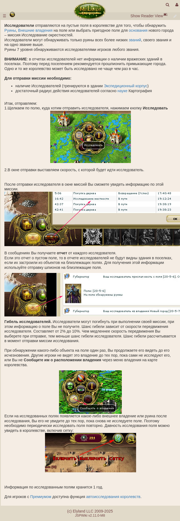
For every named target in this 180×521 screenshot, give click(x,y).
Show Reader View (146, 16)
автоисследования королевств (113, 496)
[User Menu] (176, 5)
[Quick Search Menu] (167, 5)
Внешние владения (35, 30)
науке (122, 91)
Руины (10, 30)
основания (138, 30)
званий (135, 40)
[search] (167, 5)
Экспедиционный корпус (125, 86)
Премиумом (40, 496)
